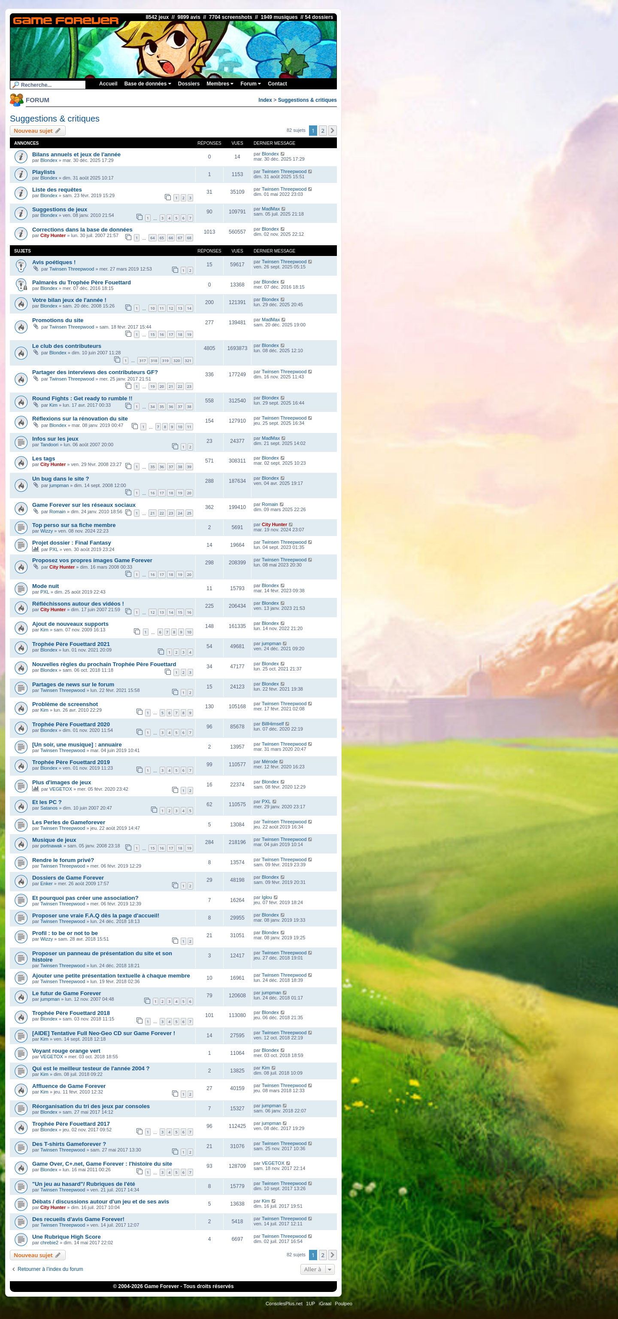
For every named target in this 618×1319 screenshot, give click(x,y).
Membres (219, 84)
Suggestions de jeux (59, 209)
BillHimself (273, 723)
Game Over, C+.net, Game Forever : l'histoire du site (102, 1164)
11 (162, 308)
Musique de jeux (54, 840)
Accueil (108, 84)
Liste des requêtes (57, 189)
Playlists (43, 172)
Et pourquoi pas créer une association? (85, 898)
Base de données (147, 84)
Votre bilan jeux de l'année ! (69, 300)
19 (189, 334)
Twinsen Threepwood (284, 171)
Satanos (49, 807)
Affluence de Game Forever (69, 1086)
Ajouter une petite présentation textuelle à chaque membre (111, 975)
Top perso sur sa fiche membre (74, 525)
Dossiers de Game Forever (68, 877)
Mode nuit (45, 586)
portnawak (51, 845)
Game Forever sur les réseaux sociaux (84, 505)
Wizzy (46, 530)
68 (189, 238)
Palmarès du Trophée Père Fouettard (81, 282)
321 (188, 360)
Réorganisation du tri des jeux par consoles (91, 1106)
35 (162, 406)
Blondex (49, 160)
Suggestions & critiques (307, 100)
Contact (277, 84)
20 (162, 386)
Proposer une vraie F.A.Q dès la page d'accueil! (95, 915)
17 (171, 334)
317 (142, 360)
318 (154, 360)
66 (171, 238)
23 (189, 386)
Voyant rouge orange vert (66, 1051)
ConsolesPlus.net (284, 1303)
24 (180, 513)
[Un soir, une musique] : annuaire (77, 744)
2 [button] (322, 130)
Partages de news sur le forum (73, 684)
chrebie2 (49, 1242)
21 (171, 386)
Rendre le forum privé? (63, 860)
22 (180, 386)
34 (152, 406)
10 (152, 308)
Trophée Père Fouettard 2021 (71, 644)
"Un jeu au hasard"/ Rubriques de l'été (83, 1184)
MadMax (271, 208)
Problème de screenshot (65, 704)
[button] (332, 130)
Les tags (43, 458)
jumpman (59, 485)
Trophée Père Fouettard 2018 (71, 1013)
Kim (53, 405)
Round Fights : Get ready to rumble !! (82, 398)
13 (180, 308)
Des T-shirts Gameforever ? (69, 1144)
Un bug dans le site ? (60, 478)
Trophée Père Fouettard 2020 (71, 724)
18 (180, 334)
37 (180, 406)
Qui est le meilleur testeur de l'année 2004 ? (91, 1068)
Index (265, 100)
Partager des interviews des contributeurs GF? (95, 372)
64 (152, 238)
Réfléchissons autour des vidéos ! (78, 603)
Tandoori (49, 444)
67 (180, 238)
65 (162, 238)
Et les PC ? (47, 802)
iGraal (325, 1303)
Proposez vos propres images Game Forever (92, 560)
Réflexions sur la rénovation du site (80, 418)
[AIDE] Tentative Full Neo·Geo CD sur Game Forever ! (103, 1033)
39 (189, 466)
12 (171, 308)
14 (189, 308)
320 (176, 360)
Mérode (270, 761)
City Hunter (53, 235)
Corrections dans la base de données (82, 229)
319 (165, 360)
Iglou (267, 897)
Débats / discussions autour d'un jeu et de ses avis (100, 1201)
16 (162, 334)
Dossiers (189, 84)
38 (189, 406)
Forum (250, 84)
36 (171, 406)
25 (189, 513)
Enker (46, 883)
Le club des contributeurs (66, 346)
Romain (57, 511)
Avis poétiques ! (54, 262)
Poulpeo (343, 1303)
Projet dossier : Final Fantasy (71, 542)
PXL (53, 549)
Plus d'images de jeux (61, 782)
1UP (310, 1303)
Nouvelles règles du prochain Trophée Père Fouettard (104, 664)
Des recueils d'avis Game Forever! (78, 1219)
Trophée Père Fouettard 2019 (71, 762)
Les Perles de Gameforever (68, 822)
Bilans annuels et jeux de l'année (76, 154)
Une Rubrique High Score (66, 1237)
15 (152, 334)
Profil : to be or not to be (65, 933)
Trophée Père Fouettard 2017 (71, 1124)
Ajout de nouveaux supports (70, 624)
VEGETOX (60, 789)
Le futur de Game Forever (66, 993)
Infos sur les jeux (55, 439)
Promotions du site (57, 320)
